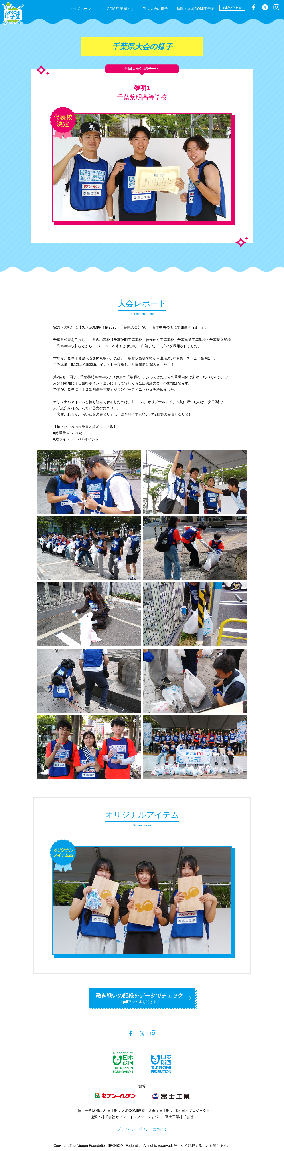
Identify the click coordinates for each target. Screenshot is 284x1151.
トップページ (80, 9)
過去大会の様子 (155, 9)
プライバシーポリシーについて (142, 1129)
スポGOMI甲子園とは (117, 9)
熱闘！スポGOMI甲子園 (196, 9)
